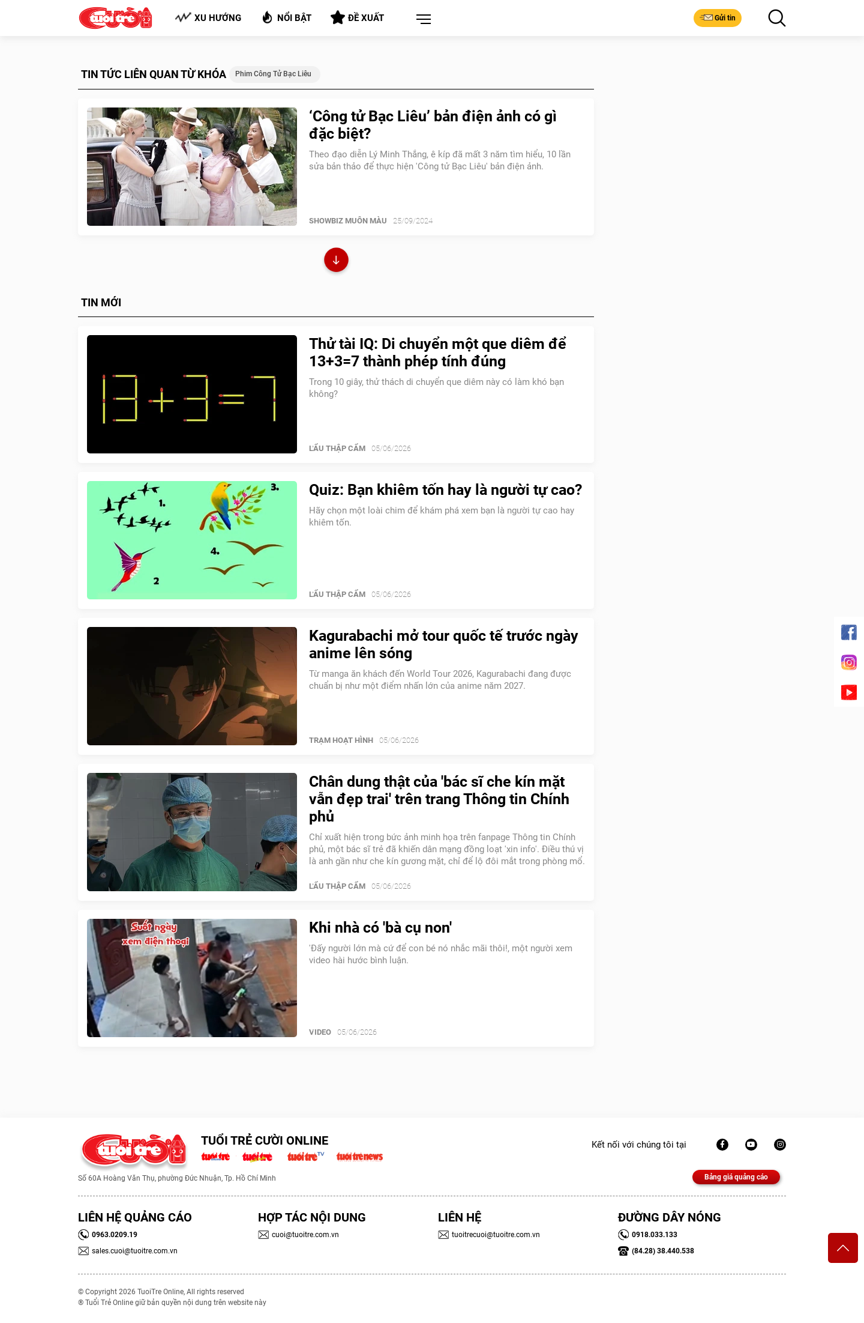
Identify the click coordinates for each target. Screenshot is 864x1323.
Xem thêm (336, 261)
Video (320, 1032)
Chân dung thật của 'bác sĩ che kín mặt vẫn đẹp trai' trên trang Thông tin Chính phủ (439, 799)
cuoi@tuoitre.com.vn (298, 1235)
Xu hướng (208, 17)
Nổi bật (285, 17)
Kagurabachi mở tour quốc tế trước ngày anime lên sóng (443, 644)
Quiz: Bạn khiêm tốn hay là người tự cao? (445, 489)
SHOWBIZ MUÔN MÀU (348, 220)
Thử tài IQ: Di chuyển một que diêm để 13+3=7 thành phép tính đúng (437, 352)
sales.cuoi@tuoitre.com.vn (128, 1251)
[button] (421, 20)
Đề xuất (357, 17)
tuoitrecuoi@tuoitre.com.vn (489, 1235)
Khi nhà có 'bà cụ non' (380, 927)
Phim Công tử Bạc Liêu (273, 74)
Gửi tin (718, 17)
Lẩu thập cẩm (337, 448)
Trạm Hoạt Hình (341, 740)
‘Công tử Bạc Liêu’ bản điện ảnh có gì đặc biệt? (433, 124)
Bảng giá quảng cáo (736, 1177)
